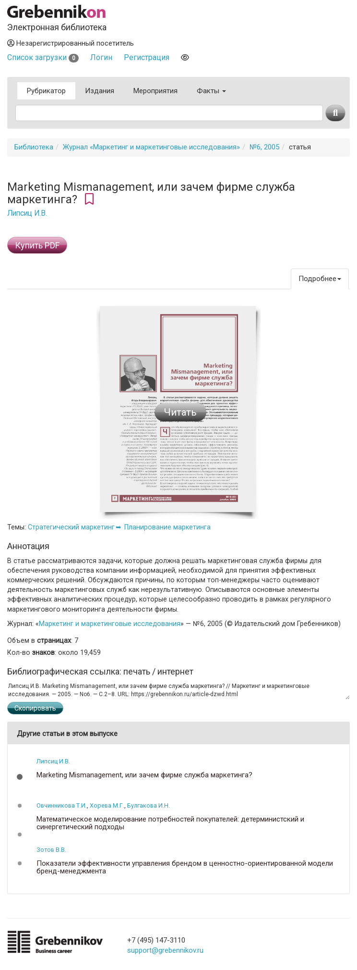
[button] (19, 776)
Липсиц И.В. (27, 213)
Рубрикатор (46, 90)
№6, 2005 (264, 147)
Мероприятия (155, 90)
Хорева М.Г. (107, 805)
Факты (211, 90)
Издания (99, 90)
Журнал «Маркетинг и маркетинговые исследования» (151, 147)
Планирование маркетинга (167, 527)
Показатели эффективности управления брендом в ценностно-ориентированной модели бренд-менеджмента (184, 867)
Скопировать (35, 708)
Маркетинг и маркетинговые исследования (109, 623)
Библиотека (33, 147)
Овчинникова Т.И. (61, 805)
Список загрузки (43, 57)
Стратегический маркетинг (71, 527)
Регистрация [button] (146, 57)
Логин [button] (101, 57)
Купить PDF (37, 245)
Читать (180, 412)
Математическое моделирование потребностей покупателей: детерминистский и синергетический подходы (170, 823)
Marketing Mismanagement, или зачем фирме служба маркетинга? (144, 775)
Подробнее (319, 278)
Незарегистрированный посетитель (70, 43)
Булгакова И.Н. (148, 805)
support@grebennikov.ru (165, 950)
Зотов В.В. (51, 849)
